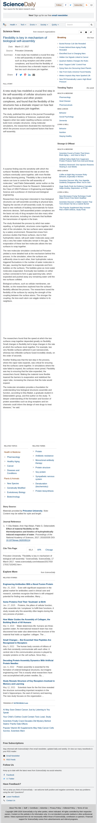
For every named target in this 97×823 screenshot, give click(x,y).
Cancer (10, 466)
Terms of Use (82, 808)
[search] (91, 25)
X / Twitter (10, 779)
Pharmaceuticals (65, 105)
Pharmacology (13, 457)
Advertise (43, 808)
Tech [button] (23, 25)
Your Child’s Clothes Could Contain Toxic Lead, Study (27, 717)
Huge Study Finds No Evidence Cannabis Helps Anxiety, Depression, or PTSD (75, 187)
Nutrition (62, 132)
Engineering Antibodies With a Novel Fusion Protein (28, 584)
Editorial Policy (69, 808)
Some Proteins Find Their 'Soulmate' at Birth (24, 602)
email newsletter (60, 15)
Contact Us (10, 800)
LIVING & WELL (63, 124)
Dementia (63, 121)
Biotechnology (13, 497)
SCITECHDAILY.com (21, 703)
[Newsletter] (91, 5)
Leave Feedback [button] (13, 797)
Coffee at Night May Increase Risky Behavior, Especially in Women (73, 176)
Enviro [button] (33, 25)
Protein (38, 451)
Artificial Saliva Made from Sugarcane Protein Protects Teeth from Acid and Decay (76, 160)
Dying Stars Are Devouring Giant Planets (75, 68)
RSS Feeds (11, 760)
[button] (81, 32)
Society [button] (44, 25)
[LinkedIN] (29, 74)
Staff (25, 808)
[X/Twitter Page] (70, 5)
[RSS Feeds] (86, 5)
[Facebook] (16, 74)
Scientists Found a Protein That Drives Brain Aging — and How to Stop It (74, 154)
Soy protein (40, 472)
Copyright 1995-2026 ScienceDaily (19, 812)
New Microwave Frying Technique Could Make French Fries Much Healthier (75, 197)
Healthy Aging (13, 461)
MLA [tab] (31, 550)
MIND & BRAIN (62, 109)
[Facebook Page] (65, 5)
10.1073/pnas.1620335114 (18, 540)
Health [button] (13, 25)
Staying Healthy (65, 136)
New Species (13, 483)
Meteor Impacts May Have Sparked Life (74, 76)
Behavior (62, 113)
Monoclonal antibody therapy (44, 461)
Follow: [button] (59, 5)
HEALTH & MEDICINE (65, 93)
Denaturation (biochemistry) (41, 485)
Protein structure (42, 467)
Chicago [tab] (49, 550)
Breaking (61, 37)
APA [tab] (39, 550)
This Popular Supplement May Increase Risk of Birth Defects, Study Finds (74, 209)
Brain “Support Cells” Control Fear (72, 65)
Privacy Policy (55, 808)
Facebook (10, 775)
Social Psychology (66, 117)
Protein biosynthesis (44, 491)
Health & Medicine (12, 452)
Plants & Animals (11, 478)
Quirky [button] (55, 25)
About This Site (15, 808)
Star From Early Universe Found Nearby (75, 72)
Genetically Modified (16, 488)
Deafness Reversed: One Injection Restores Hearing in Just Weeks (76, 166)
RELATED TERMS (38, 446)
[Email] (33, 74)
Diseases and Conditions (13, 471)
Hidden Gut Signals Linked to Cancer (73, 57)
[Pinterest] (25, 74)
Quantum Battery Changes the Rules (73, 61)
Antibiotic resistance (44, 456)
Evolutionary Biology (16, 492)
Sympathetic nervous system (44, 477)
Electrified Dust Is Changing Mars (72, 54)
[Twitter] (20, 74)
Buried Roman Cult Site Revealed (72, 44)
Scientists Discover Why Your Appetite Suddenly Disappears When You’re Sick (75, 181)
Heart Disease (65, 101)
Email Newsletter (13, 756)
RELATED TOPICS (10, 446)
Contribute (34, 808)
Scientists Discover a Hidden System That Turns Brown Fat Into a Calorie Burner (75, 203)
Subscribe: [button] (78, 5)
